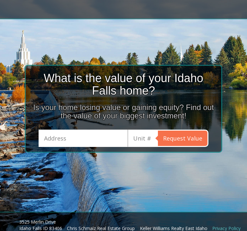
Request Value (182, 138)
